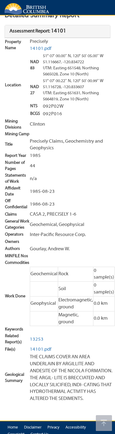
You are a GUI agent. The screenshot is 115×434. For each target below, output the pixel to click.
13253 (37, 339)
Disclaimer (32, 427)
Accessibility (75, 427)
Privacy (53, 427)
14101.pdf (40, 48)
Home (13, 427)
